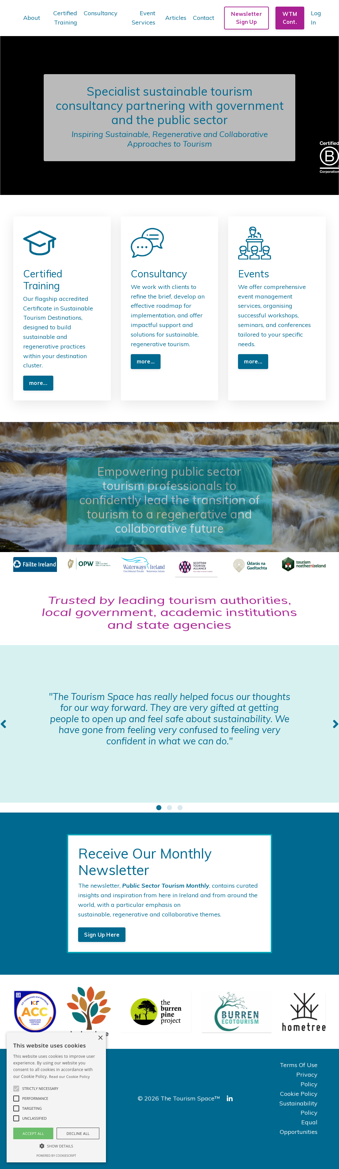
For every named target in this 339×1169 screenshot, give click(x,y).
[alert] (56, 1097)
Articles (175, 18)
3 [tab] (180, 807)
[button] (16, 1088)
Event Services (143, 17)
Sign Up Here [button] (102, 934)
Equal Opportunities (298, 1127)
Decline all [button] (78, 1133)
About (31, 18)
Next (335, 724)
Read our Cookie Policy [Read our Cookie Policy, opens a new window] (69, 1076)
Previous (3, 724)
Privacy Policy (306, 1079)
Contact (203, 18)
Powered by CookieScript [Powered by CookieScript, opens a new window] (56, 1155)
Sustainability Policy (298, 1108)
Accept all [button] (33, 1133)
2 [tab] (169, 807)
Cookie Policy (298, 1094)
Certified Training (65, 17)
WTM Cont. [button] (289, 18)
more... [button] (38, 383)
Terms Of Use (298, 1065)
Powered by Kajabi (305, 1152)
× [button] (100, 1038)
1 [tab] (159, 807)
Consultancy (101, 13)
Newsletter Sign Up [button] (246, 18)
